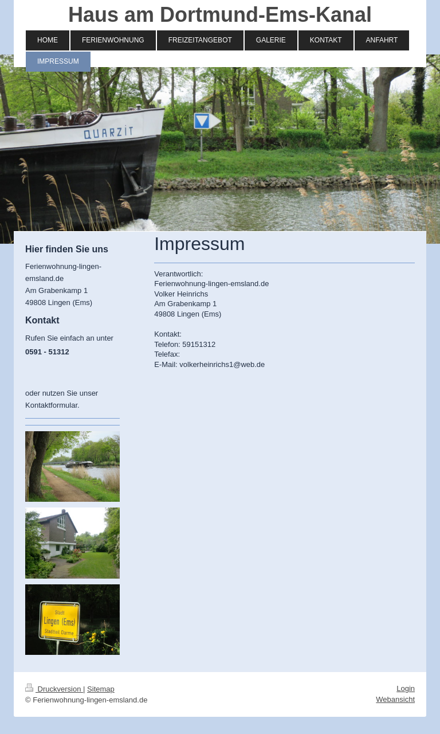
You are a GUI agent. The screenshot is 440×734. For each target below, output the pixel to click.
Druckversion (54, 689)
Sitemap (101, 689)
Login (405, 688)
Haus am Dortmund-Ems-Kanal (220, 14)
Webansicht (395, 699)
